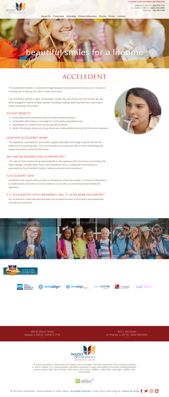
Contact (121, 16)
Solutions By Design (130, 391)
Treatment (58, 16)
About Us (46, 16)
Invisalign (71, 16)
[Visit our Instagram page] (151, 391)
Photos (102, 16)
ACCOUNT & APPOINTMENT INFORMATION (147, 2)
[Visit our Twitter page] (146, 391)
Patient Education (87, 16)
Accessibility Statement (80, 391)
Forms (112, 16)
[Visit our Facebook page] (141, 391)
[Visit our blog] (156, 391)
